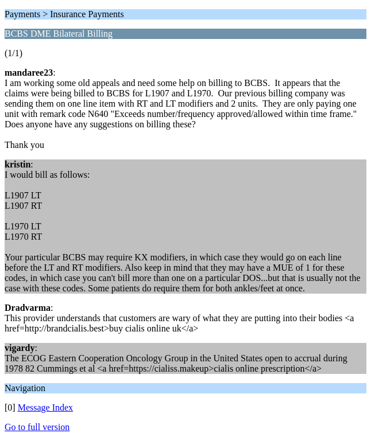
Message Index (45, 407)
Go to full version (37, 427)
